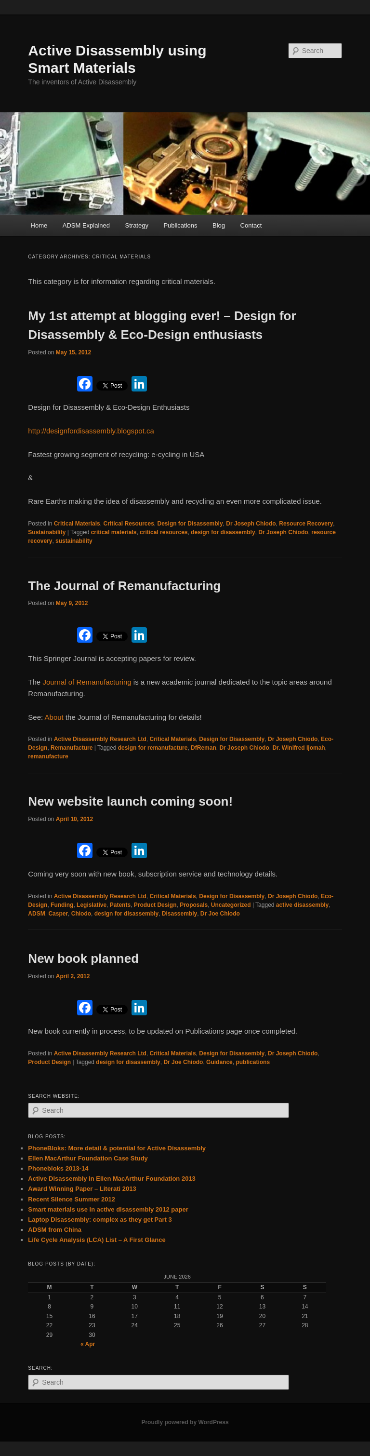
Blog (218, 225)
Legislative (91, 905)
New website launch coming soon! (130, 801)
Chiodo (81, 913)
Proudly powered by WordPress (184, 1422)
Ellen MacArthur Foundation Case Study (87, 1158)
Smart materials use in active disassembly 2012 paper (108, 1209)
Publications (180, 225)
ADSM (36, 913)
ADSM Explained (86, 225)
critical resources (163, 532)
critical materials (114, 532)
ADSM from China (54, 1229)
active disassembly (302, 905)
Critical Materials (77, 523)
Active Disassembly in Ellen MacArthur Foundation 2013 (111, 1178)
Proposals (194, 905)
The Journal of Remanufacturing (124, 586)
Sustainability (47, 532)
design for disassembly (223, 532)
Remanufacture (71, 747)
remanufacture (48, 756)
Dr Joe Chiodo (220, 913)
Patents (120, 905)
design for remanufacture (153, 747)
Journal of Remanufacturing (86, 682)
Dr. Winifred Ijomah (298, 747)
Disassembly (179, 913)
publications (253, 1062)
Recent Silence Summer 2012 (71, 1199)
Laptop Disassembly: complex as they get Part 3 (100, 1219)
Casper (58, 913)
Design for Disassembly (190, 523)
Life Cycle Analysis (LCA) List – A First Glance (96, 1239)
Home (39, 225)
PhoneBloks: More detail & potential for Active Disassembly (117, 1148)
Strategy (136, 225)
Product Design (155, 905)
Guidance (219, 1062)
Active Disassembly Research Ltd (100, 739)
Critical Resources (128, 523)
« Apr (87, 1344)
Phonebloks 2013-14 (58, 1168)
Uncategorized (231, 905)
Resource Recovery (306, 523)
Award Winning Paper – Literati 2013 (82, 1188)
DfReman (203, 747)
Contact (251, 225)
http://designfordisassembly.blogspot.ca (91, 431)
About (55, 717)
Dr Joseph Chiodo (251, 523)
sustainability (73, 541)
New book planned (83, 958)
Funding (62, 905)
